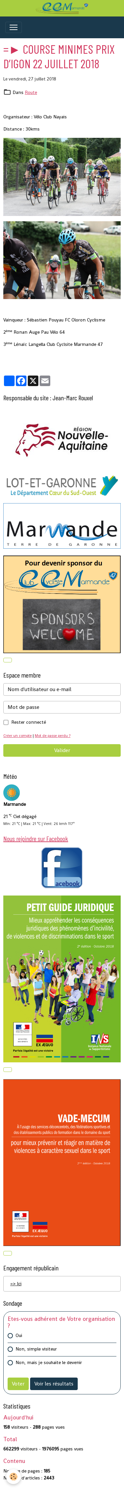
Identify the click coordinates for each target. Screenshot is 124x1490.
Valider (62, 750)
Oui (19, 1335)
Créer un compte (17, 735)
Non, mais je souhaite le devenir (49, 1362)
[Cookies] (13, 1476)
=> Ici (15, 1284)
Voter (18, 1383)
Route (31, 92)
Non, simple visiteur (36, 1349)
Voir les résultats (53, 1383)
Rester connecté (28, 722)
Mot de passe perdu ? (52, 735)
